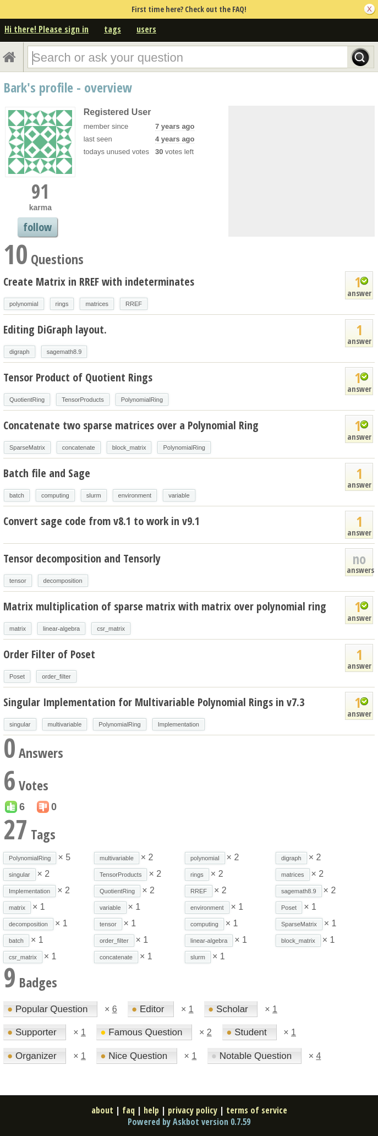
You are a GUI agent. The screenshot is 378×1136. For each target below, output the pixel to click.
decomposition (63, 580)
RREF (133, 304)
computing (55, 495)
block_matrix (129, 447)
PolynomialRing (142, 399)
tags (112, 29)
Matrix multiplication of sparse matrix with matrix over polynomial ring (164, 606)
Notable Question (252, 1056)
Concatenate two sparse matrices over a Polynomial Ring (131, 425)
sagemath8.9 (64, 351)
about (102, 1110)
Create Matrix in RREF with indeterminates (98, 281)
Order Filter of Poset (49, 654)
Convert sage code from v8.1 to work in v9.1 (101, 521)
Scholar (229, 1009)
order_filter (56, 676)
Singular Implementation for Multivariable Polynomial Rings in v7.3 (153, 702)
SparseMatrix (27, 447)
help (151, 1110)
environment (135, 495)
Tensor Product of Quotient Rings (77, 377)
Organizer (33, 1056)
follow (37, 227)
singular (20, 724)
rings (62, 304)
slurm (93, 495)
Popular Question (48, 1009)
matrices (96, 304)
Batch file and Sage (46, 473)
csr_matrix (111, 628)
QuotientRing (27, 399)
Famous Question (142, 1032)
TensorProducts (82, 399)
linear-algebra (61, 628)
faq (128, 1110)
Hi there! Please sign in (46, 29)
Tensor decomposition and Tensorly (82, 558)
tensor (17, 580)
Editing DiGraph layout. (55, 329)
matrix (17, 628)
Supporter (33, 1032)
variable (179, 495)
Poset (17, 676)
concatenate (78, 447)
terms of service (256, 1110)
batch (16, 495)
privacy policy (192, 1110)
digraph (19, 351)
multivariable (65, 724)
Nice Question (135, 1056)
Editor (149, 1009)
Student (247, 1032)
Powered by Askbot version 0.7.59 (189, 1122)
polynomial (24, 304)
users (146, 29)
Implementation (178, 724)
